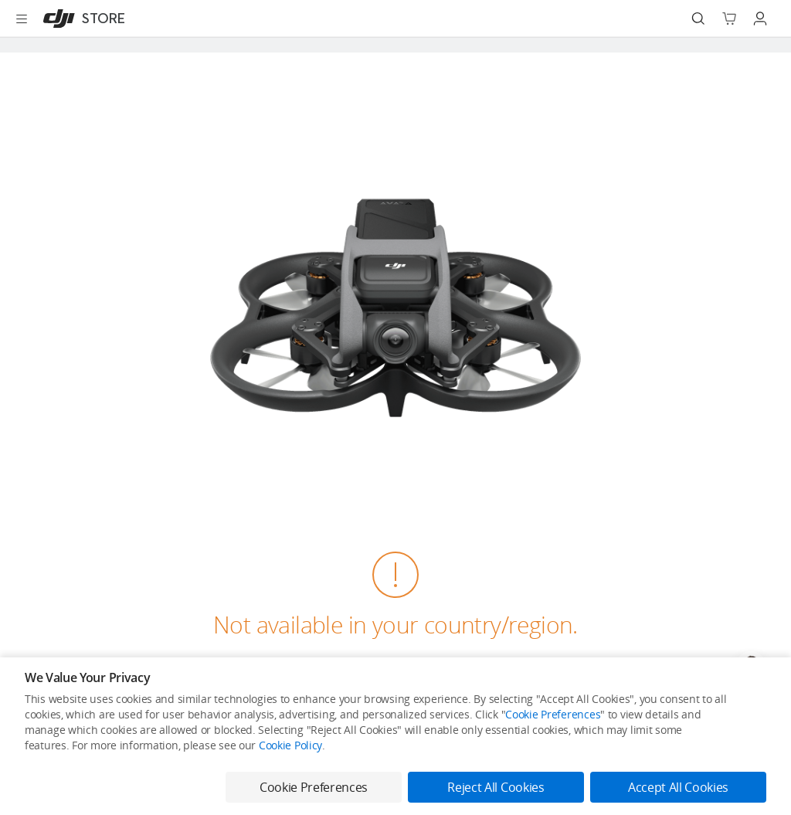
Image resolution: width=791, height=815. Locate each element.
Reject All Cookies (495, 787)
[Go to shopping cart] (729, 18)
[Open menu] (21, 18)
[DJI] (80, 18)
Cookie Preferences (552, 714)
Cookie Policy (290, 745)
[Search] (698, 18)
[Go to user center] (760, 18)
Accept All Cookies (678, 787)
